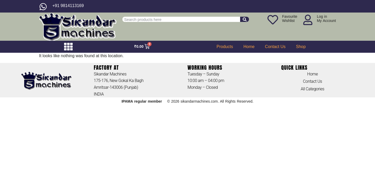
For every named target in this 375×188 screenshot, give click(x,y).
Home (249, 46)
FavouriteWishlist (289, 18)
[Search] (244, 19)
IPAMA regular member (142, 101)
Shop (301, 46)
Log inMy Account (326, 18)
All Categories (312, 88)
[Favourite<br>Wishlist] (272, 19)
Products (225, 46)
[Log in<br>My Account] (308, 20)
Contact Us (275, 46)
